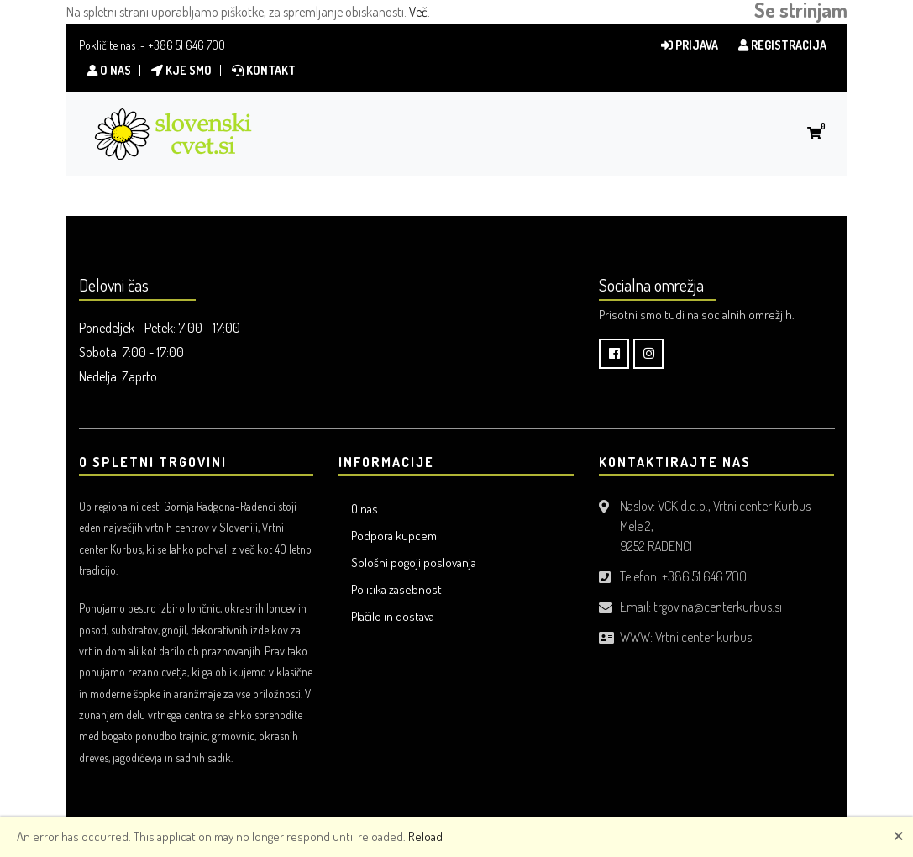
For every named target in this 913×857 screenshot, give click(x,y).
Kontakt (264, 70)
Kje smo (181, 70)
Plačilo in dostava (392, 616)
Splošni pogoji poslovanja (413, 562)
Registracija (782, 45)
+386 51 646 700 (186, 45)
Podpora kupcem (394, 536)
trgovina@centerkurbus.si (717, 606)
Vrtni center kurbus (703, 636)
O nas (109, 70)
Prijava (689, 45)
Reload (425, 836)
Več (418, 11)
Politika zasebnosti (397, 589)
